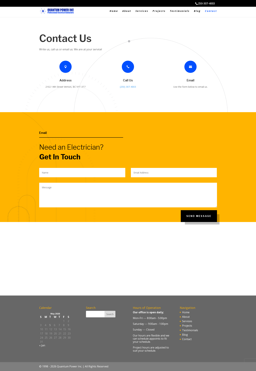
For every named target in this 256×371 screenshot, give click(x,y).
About (126, 11)
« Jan (42, 345)
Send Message (198, 216)
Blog (197, 11)
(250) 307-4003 (128, 86)
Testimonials (180, 11)
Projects (159, 11)
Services (141, 11)
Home (114, 11)
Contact (211, 11)
